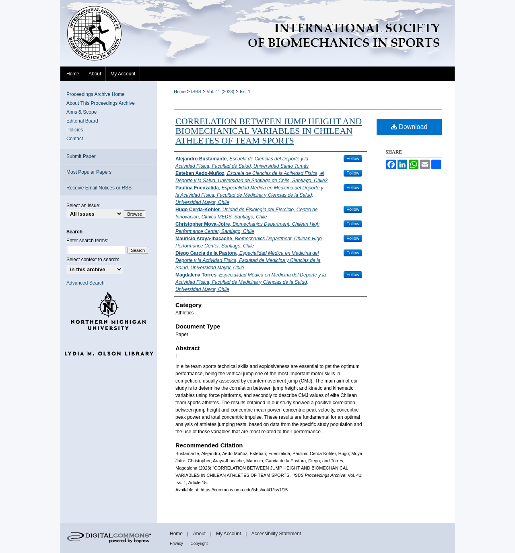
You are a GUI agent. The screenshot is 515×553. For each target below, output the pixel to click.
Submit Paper (81, 156)
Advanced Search (85, 283)
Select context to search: (92, 259)
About (200, 533)
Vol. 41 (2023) (221, 91)
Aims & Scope (81, 112)
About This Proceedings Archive (100, 103)
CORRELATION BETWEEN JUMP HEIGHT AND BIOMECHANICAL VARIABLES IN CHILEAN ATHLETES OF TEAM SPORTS (268, 131)
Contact (74, 138)
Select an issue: (83, 205)
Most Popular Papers (88, 172)
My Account (229, 533)
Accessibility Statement (276, 533)
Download (409, 126)
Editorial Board (82, 121)
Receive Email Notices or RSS (99, 188)
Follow (352, 158)
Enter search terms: (87, 240)
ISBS (196, 91)
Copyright (199, 543)
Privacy (177, 543)
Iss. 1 (245, 91)
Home (179, 91)
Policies (74, 130)
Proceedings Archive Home (95, 94)
